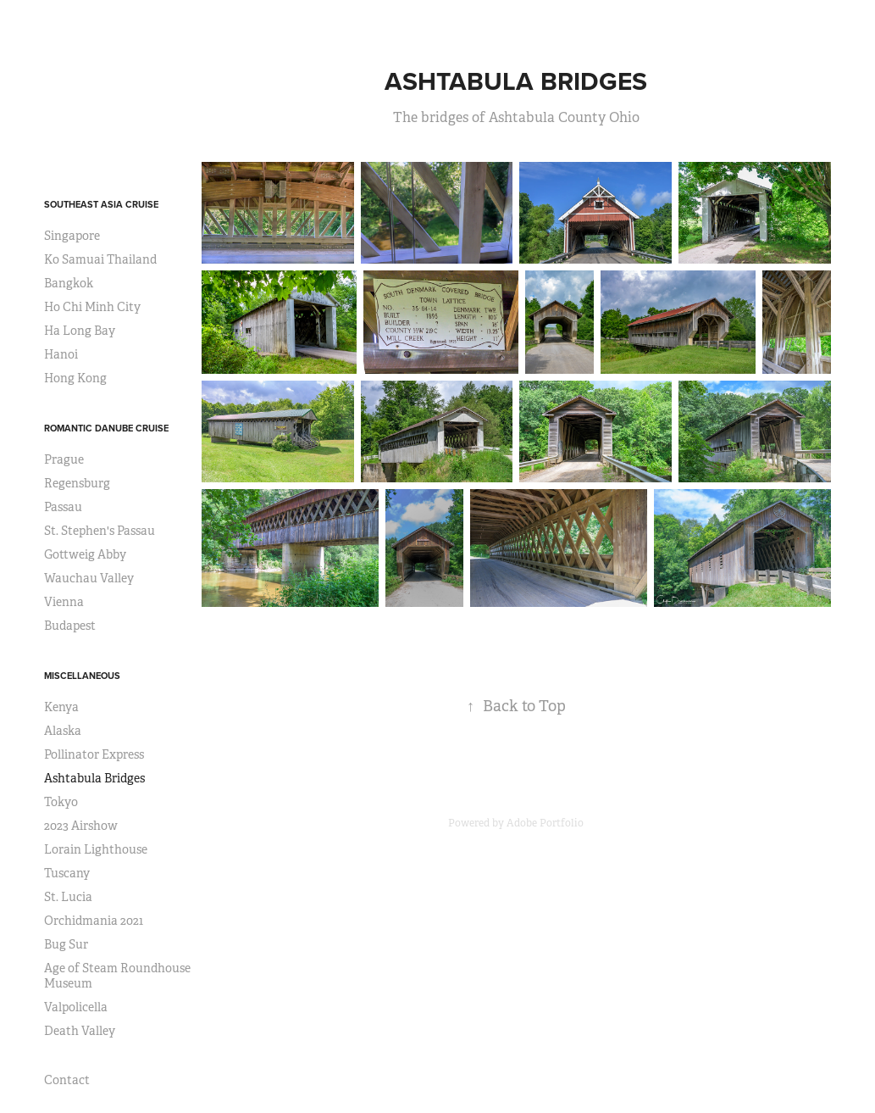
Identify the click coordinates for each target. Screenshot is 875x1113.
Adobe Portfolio (545, 823)
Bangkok (68, 283)
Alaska (62, 730)
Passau (63, 507)
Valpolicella (76, 1007)
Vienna (64, 601)
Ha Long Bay (79, 330)
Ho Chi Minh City (92, 306)
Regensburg (77, 483)
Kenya (61, 707)
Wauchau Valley (89, 578)
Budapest (70, 625)
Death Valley (79, 1030)
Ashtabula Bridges (94, 778)
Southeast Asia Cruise (101, 204)
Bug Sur (66, 944)
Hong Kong (75, 378)
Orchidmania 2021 (93, 920)
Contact (67, 1080)
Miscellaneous (82, 675)
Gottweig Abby (85, 554)
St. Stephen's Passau (99, 530)
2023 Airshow (81, 825)
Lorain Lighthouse (95, 849)
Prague (64, 459)
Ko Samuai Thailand (100, 259)
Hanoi (61, 354)
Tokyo (61, 802)
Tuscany (67, 873)
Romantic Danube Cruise (106, 428)
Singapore (72, 235)
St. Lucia (68, 896)
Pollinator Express (94, 754)
